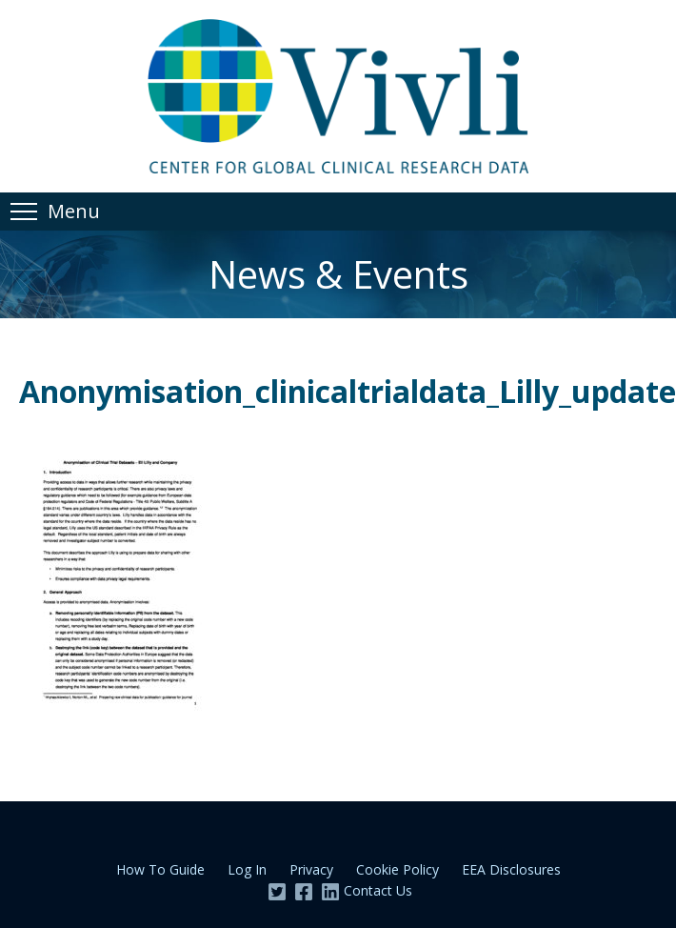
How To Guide (160, 869)
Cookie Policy (397, 869)
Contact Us (378, 890)
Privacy (311, 869)
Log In (247, 869)
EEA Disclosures (511, 869)
